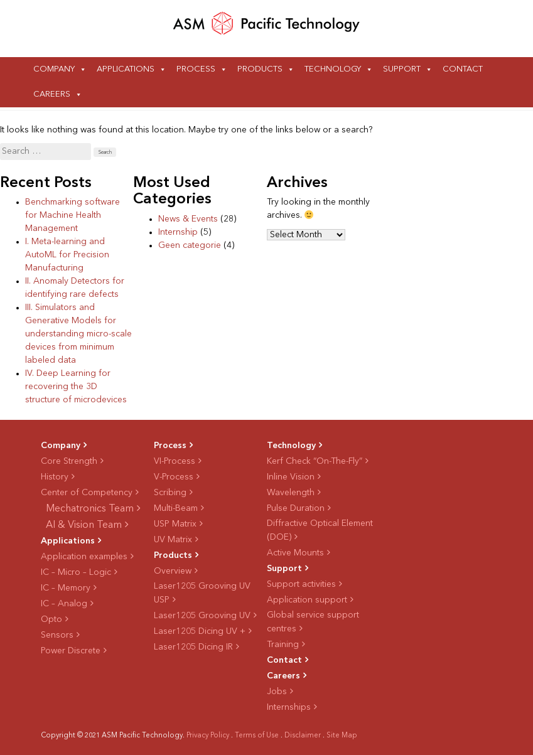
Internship (178, 232)
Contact (463, 69)
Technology (332, 69)
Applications (125, 69)
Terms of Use (257, 735)
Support (402, 69)
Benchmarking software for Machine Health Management (72, 215)
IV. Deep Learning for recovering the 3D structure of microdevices (76, 386)
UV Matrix (173, 539)
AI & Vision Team (84, 525)
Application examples (84, 556)
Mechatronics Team (90, 509)
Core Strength (69, 461)
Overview (172, 571)
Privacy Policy (207, 735)
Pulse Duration (296, 508)
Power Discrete (70, 650)
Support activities (301, 584)
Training (283, 644)
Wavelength (291, 492)
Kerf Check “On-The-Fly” (314, 461)
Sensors (57, 635)
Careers (51, 94)
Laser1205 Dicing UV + (199, 631)
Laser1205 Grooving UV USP (202, 593)
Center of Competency (86, 492)
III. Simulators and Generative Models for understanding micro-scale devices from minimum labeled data (78, 334)
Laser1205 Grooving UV (202, 615)
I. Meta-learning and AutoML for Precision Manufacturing (67, 254)
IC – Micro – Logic (76, 572)
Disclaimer (302, 735)
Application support (307, 600)
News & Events (188, 219)
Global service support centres (313, 622)
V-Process (173, 477)
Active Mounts (295, 553)
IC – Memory (65, 588)
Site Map (341, 735)
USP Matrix (175, 524)
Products (260, 69)
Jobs (277, 691)
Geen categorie (189, 245)
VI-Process (174, 461)
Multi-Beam (176, 508)
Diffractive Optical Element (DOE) (320, 530)
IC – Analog (64, 603)
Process (195, 69)
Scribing (170, 492)
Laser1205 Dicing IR (193, 647)
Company (54, 69)
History (54, 477)
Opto (51, 619)
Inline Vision (291, 477)
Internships (289, 707)
